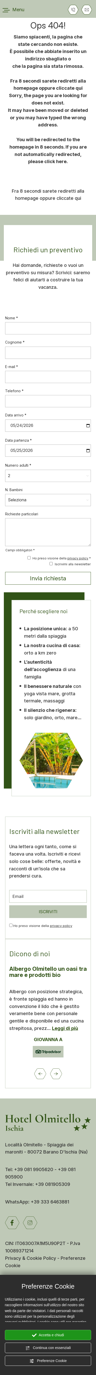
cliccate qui (69, 88)
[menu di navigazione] (13, 9)
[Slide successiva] (56, 1073)
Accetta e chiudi (48, 1335)
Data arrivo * (15, 415)
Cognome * (15, 342)
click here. (56, 161)
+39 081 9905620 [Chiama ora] (34, 1169)
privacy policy (77, 558)
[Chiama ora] (73, 10)
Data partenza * (18, 440)
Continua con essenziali (48, 1348)
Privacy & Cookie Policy (30, 1258)
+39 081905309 (52, 1184)
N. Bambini (14, 490)
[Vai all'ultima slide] (40, 1073)
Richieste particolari (21, 514)
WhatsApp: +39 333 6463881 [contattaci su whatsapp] (37, 1201)
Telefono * (14, 391)
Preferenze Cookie (48, 1361)
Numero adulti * (18, 465)
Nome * (11, 318)
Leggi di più (65, 1028)
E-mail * (11, 366)
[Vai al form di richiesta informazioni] (86, 10)
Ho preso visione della (42, 926)
